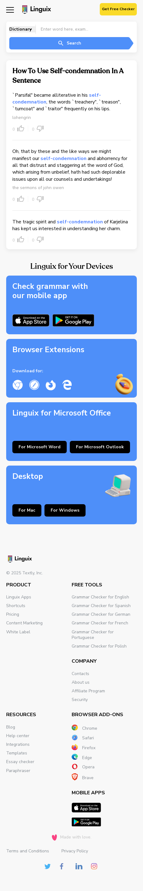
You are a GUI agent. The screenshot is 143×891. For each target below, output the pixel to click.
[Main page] (35, 10)
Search (69, 43)
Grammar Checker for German (101, 614)
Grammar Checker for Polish (99, 646)
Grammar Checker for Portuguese (93, 634)
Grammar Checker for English (100, 597)
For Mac (27, 510)
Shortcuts (15, 606)
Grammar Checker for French (100, 623)
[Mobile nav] (10, 9)
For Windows (65, 510)
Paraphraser (18, 771)
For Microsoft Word (40, 447)
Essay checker (20, 762)
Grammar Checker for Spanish (101, 606)
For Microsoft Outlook (100, 447)
